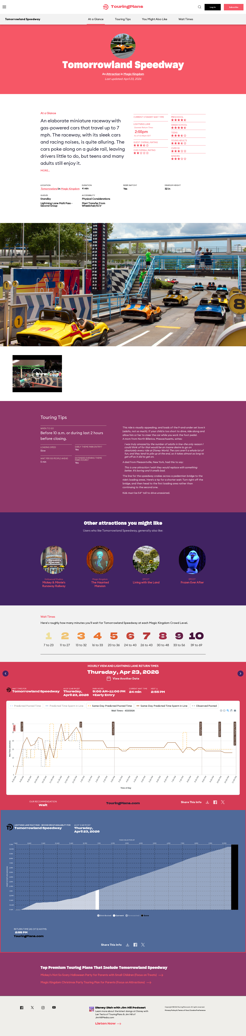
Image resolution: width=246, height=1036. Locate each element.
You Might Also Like (154, 19)
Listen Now (109, 1023)
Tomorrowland (49, 188)
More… (45, 170)
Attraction (113, 74)
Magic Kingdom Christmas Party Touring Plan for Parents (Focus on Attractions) (95, 982)
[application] (123, 750)
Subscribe (233, 7)
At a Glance (96, 19)
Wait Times (186, 19)
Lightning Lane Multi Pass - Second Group (56, 204)
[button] (221, 710)
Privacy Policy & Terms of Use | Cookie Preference (185, 1010)
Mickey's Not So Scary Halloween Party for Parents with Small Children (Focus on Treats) (101, 975)
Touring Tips (123, 19)
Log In (213, 7)
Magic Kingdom (133, 74)
